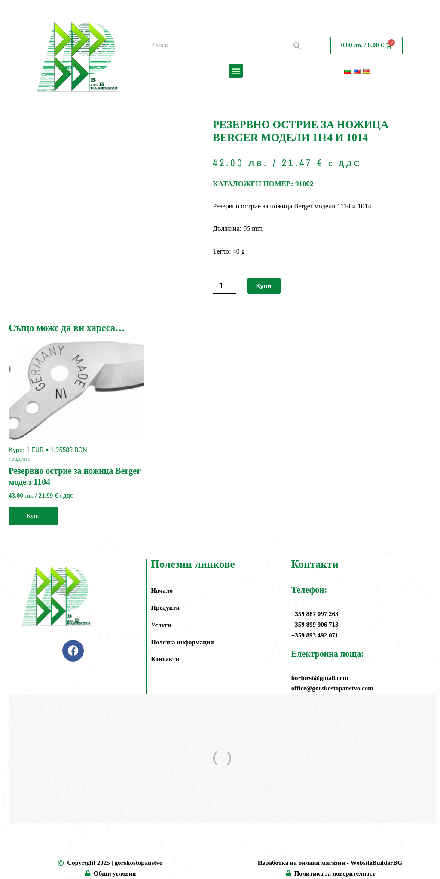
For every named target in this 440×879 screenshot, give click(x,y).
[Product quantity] (224, 286)
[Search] (297, 45)
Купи (264, 285)
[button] (236, 71)
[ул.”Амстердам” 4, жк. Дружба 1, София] (222, 758)
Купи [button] (33, 515)
